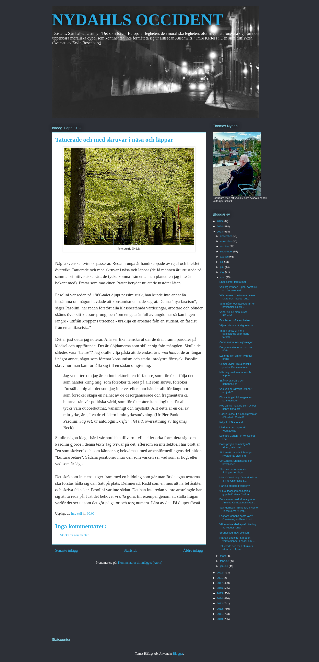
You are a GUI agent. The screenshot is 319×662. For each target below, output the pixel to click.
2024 (220, 226)
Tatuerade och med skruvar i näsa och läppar (236, 548)
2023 (220, 231)
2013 (220, 603)
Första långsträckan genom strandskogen (235, 399)
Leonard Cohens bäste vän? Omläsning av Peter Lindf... (236, 517)
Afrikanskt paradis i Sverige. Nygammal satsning (235, 454)
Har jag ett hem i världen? (234, 485)
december (226, 236)
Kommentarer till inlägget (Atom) (140, 562)
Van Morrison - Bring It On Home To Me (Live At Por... (238, 509)
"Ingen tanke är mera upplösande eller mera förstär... (234, 334)
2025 (220, 221)
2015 (220, 593)
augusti (224, 256)
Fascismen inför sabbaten (234, 320)
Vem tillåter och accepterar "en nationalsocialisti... (237, 305)
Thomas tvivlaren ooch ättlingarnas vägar (232, 471)
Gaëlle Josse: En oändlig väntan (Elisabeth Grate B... (238, 415)
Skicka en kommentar (74, 535)
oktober (225, 246)
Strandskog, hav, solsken (234, 532)
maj (222, 272)
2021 (220, 577)
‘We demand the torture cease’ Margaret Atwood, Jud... (237, 297)
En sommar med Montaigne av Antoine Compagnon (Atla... (237, 501)
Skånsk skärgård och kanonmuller (231, 382)
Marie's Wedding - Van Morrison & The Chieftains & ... (238, 479)
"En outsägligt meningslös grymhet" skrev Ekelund (234, 492)
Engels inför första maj (232, 281)
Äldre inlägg (193, 550)
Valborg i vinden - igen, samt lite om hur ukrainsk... (238, 288)
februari (225, 560)
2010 (220, 618)
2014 (220, 598)
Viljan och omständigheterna (236, 325)
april (223, 277)
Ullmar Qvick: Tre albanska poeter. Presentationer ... (235, 365)
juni (222, 267)
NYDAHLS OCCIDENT (137, 20)
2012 (220, 608)
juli (222, 261)
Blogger (178, 653)
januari (224, 566)
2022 (220, 572)
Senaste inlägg (66, 550)
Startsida (130, 550)
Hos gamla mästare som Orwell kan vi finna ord (237, 407)
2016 (220, 588)
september (226, 251)
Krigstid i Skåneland (231, 422)
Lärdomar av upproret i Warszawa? (232, 429)
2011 (220, 613)
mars (223, 555)
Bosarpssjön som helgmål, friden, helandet (234, 446)
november (226, 241)
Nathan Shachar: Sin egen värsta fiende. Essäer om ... (237, 539)
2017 (220, 582)
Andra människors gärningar (235, 342)
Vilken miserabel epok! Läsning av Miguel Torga (237, 526)
